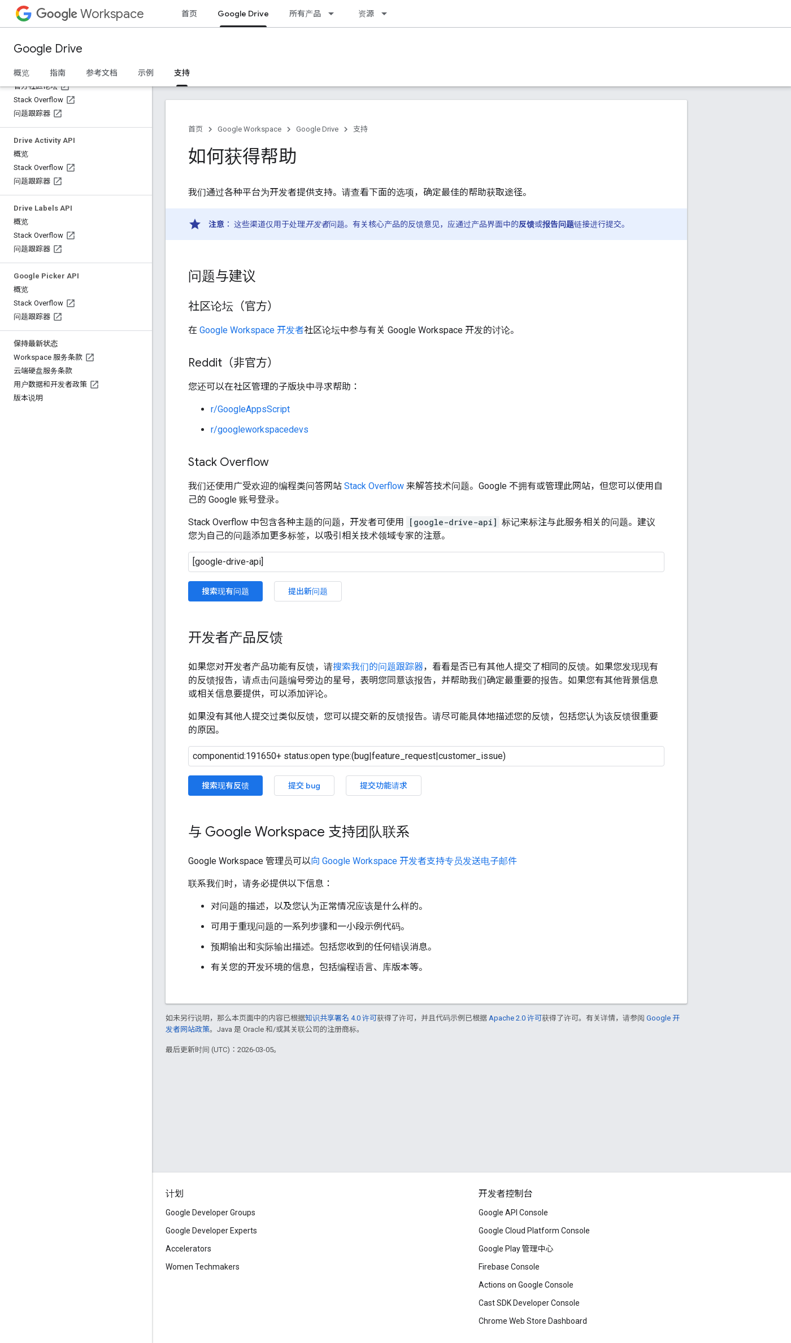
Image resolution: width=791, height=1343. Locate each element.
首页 (189, 13)
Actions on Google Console (526, 1284)
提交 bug (304, 785)
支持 (360, 129)
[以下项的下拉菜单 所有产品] (334, 13)
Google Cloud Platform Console (534, 1230)
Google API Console (513, 1212)
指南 (58, 73)
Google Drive (48, 49)
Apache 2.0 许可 (515, 1018)
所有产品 (305, 13)
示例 (146, 73)
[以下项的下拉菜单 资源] (387, 13)
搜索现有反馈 (225, 785)
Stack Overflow (374, 486)
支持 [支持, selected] (182, 73)
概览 (21, 73)
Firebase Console (509, 1266)
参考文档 (102, 73)
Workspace (90, 13)
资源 (366, 13)
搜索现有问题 (225, 591)
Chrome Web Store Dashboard (533, 1320)
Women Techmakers (203, 1266)
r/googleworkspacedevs (259, 429)
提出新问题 (308, 591)
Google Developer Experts (211, 1230)
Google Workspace (249, 129)
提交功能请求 (383, 785)
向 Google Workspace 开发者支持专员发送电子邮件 (414, 861)
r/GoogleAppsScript (250, 409)
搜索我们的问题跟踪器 (378, 666)
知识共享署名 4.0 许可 (341, 1018)
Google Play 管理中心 (516, 1248)
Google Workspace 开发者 (251, 330)
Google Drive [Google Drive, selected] (243, 13)
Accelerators (188, 1248)
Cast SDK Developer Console (529, 1302)
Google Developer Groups (210, 1212)
